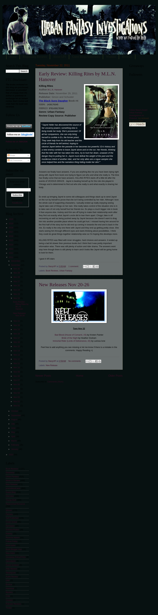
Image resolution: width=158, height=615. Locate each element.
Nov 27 (16, 281)
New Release (51, 365)
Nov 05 (16, 389)
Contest (9, 600)
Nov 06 (16, 384)
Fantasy (9, 514)
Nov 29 (16, 273)
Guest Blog (10, 492)
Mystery (9, 592)
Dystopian (10, 526)
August (14, 419)
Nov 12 (16, 359)
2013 (11, 249)
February (15, 445)
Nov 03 (16, 397)
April (13, 436)
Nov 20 (16, 325)
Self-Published (12, 518)
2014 (11, 244)
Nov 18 (16, 334)
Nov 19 (16, 329)
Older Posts (115, 375)
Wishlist (111, 56)
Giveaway (10, 472)
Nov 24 (16, 290)
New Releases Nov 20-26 (64, 284)
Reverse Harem (13, 537)
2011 (11, 257)
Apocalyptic (11, 561)
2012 (11, 253)
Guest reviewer (12, 565)
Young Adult (11, 500)
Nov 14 (16, 351)
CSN (8, 596)
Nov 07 (16, 380)
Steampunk (11, 573)
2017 (11, 232)
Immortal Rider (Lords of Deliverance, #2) (72, 341)
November (16, 265)
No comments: (75, 361)
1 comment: (73, 266)
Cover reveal (11, 522)
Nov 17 (16, 338)
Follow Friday (11, 541)
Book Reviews (52, 271)
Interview (10, 496)
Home (13, 56)
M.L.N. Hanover (55, 90)
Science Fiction (12, 530)
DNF (8, 580)
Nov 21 (16, 321)
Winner (9, 510)
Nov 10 (16, 367)
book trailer (10, 545)
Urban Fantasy (65, 271)
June (13, 428)
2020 (11, 219)
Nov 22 (16, 298)
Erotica (9, 584)
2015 (11, 240)
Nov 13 (16, 355)
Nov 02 (16, 401)
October (15, 411)
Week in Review (13, 480)
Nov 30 (16, 269)
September (16, 415)
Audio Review (12, 577)
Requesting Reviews (35, 56)
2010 (11, 454)
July (13, 424)
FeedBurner (17, 203)
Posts (11, 155)
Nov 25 (16, 285)
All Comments (15, 160)
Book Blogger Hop (14, 549)
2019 (11, 223)
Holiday (9, 534)
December (16, 261)
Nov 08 (16, 376)
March (14, 441)
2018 (11, 228)
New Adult (10, 553)
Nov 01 (16, 406)
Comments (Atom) (55, 382)
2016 (11, 236)
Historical (10, 588)
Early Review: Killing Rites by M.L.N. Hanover (20, 305)
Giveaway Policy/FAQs (16, 557)
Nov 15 (16, 346)
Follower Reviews (13, 604)
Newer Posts (43, 375)
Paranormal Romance (15, 504)
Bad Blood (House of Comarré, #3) (70, 335)
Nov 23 (16, 294)
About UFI (59, 56)
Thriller (9, 608)
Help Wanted (11, 569)
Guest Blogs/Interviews (86, 56)
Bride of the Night (70, 338)
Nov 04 (16, 393)
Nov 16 (16, 342)
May (13, 432)
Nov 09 (16, 372)
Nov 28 (16, 277)
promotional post (13, 488)
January (15, 449)
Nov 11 (16, 363)
